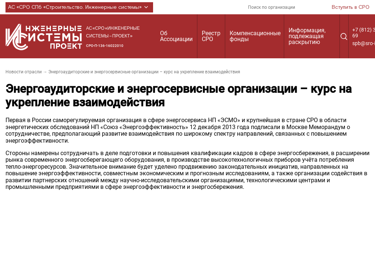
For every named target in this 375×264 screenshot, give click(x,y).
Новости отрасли (23, 71)
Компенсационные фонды (255, 36)
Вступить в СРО (351, 7)
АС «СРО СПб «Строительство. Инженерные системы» (79, 7)
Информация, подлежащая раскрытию (307, 36)
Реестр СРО (211, 36)
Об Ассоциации (176, 36)
